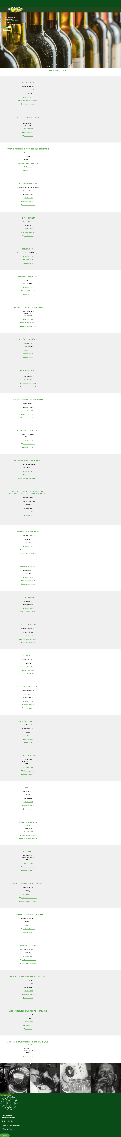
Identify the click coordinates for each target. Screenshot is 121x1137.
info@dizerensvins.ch (28, 867)
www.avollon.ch (28, 136)
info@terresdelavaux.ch (29, 960)
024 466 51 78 (29, 894)
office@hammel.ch (28, 670)
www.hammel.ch (29, 673)
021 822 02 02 (28, 1056)
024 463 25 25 (28, 925)
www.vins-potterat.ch (28, 584)
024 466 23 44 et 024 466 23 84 (28, 163)
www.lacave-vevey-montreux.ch (28, 478)
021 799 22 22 (28, 735)
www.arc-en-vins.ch (28, 104)
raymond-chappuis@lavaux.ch (29, 100)
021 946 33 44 (28, 97)
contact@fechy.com (29, 444)
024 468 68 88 (28, 229)
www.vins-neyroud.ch (28, 642)
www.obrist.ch (28, 809)
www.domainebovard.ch (28, 553)
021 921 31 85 (28, 380)
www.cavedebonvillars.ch (28, 326)
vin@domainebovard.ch (29, 550)
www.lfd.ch (28, 742)
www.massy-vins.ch (28, 774)
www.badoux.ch (28, 236)
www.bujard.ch (28, 294)
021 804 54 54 (28, 198)
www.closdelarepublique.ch (28, 838)
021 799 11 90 (29, 287)
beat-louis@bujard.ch (28, 291)
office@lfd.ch (29, 739)
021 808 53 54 (28, 440)
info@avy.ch (28, 167)
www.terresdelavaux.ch (29, 963)
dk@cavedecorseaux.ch (29, 383)
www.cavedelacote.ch (28, 205)
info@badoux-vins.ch (29, 232)
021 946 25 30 (28, 350)
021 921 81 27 (29, 635)
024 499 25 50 (28, 129)
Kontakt (4, 1135)
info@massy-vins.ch (28, 771)
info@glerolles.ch (28, 353)
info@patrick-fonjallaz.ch (28, 835)
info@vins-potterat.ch (28, 581)
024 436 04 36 (28, 319)
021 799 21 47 (29, 767)
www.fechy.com (28, 447)
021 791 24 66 (29, 956)
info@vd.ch (28, 515)
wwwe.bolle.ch (28, 263)
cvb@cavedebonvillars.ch (28, 322)
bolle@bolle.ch (28, 260)
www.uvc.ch (28, 1029)
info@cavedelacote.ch (28, 201)
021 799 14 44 (28, 831)
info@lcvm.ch (29, 475)
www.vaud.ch (29, 519)
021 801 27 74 (29, 256)
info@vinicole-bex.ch (29, 929)
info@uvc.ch (28, 1025)
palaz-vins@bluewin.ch (28, 611)
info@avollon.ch (28, 132)
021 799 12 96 (29, 1022)
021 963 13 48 (29, 471)
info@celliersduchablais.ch (29, 898)
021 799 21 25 (29, 546)
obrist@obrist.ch (29, 805)
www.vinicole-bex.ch (29, 932)
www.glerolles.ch (28, 357)
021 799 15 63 (29, 577)
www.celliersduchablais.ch (29, 901)
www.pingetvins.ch (28, 870)
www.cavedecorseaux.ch (28, 387)
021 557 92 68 (28, 511)
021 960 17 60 (29, 701)
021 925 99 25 (28, 802)
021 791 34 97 (28, 863)
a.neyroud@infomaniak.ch (28, 639)
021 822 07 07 (28, 666)
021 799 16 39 (29, 608)
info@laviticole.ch (29, 704)
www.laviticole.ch (28, 708)
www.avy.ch (28, 170)
